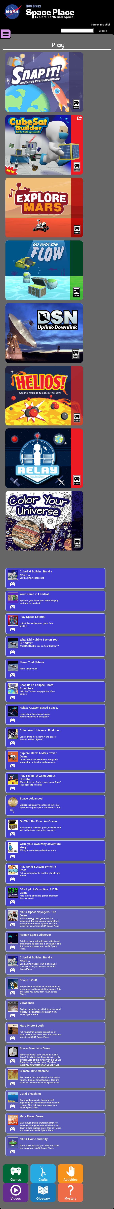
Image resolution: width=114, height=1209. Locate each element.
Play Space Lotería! (32, 616)
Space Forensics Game (35, 1048)
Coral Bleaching (30, 1093)
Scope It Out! (28, 980)
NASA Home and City (34, 1139)
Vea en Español (100, 24)
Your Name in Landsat (34, 594)
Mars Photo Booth (32, 1025)
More (6, 33)
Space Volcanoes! (31, 798)
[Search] (77, 30)
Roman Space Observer (35, 934)
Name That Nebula (32, 662)
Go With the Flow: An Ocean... (39, 821)
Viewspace (27, 1002)
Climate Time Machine (34, 1071)
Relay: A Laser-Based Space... (39, 707)
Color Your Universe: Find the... (40, 730)
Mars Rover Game (31, 1116)
